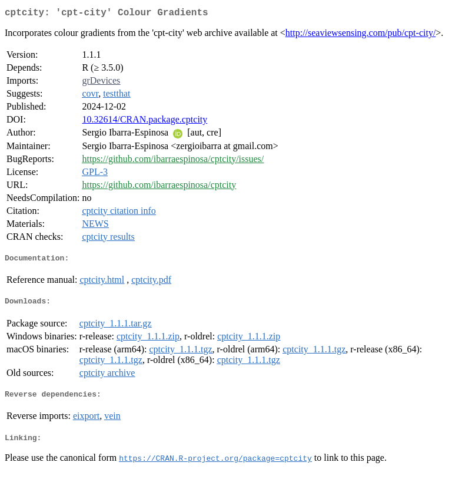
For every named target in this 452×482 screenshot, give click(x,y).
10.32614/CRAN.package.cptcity (144, 122)
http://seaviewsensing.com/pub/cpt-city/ (360, 35)
